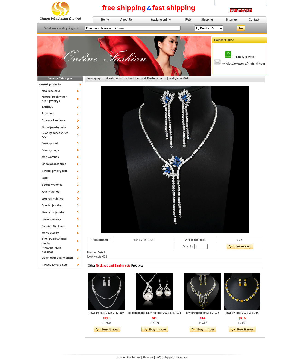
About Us (126, 19)
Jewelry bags (50, 150)
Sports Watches (52, 184)
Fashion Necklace (53, 226)
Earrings (47, 106)
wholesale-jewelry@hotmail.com (243, 63)
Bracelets (48, 113)
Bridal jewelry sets (54, 127)
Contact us (133, 357)
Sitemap (231, 19)
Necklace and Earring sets (145, 78)
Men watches (50, 157)
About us (147, 357)
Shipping (207, 19)
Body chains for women (57, 257)
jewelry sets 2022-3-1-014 (241, 312)
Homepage (94, 78)
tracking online (161, 19)
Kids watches (50, 191)
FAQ (188, 19)
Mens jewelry (50, 233)
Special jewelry (51, 205)
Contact (254, 19)
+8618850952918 (243, 57)
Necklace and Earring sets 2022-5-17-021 (154, 312)
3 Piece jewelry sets (55, 171)
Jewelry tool (50, 143)
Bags (45, 177)
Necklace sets (51, 91)
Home (105, 19)
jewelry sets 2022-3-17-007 (107, 312)
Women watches (52, 198)
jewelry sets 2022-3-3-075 (202, 312)
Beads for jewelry (53, 212)
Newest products (49, 84)
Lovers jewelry (51, 219)
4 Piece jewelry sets (55, 264)
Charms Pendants (53, 120)
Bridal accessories (54, 164)
